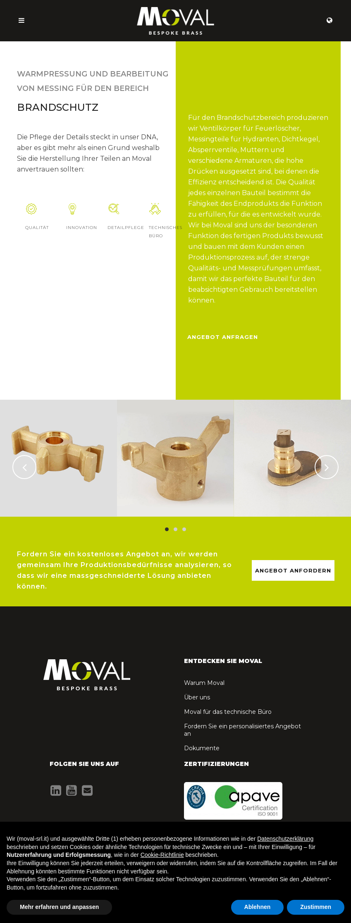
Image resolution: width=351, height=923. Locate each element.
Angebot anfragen (222, 337)
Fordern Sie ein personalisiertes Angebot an (242, 730)
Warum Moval (204, 683)
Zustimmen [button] (315, 907)
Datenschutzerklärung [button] (285, 838)
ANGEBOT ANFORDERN (293, 570)
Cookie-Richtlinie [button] (162, 854)
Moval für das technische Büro (228, 712)
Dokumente (202, 748)
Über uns (197, 697)
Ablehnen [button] (257, 907)
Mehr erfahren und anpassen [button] (59, 907)
